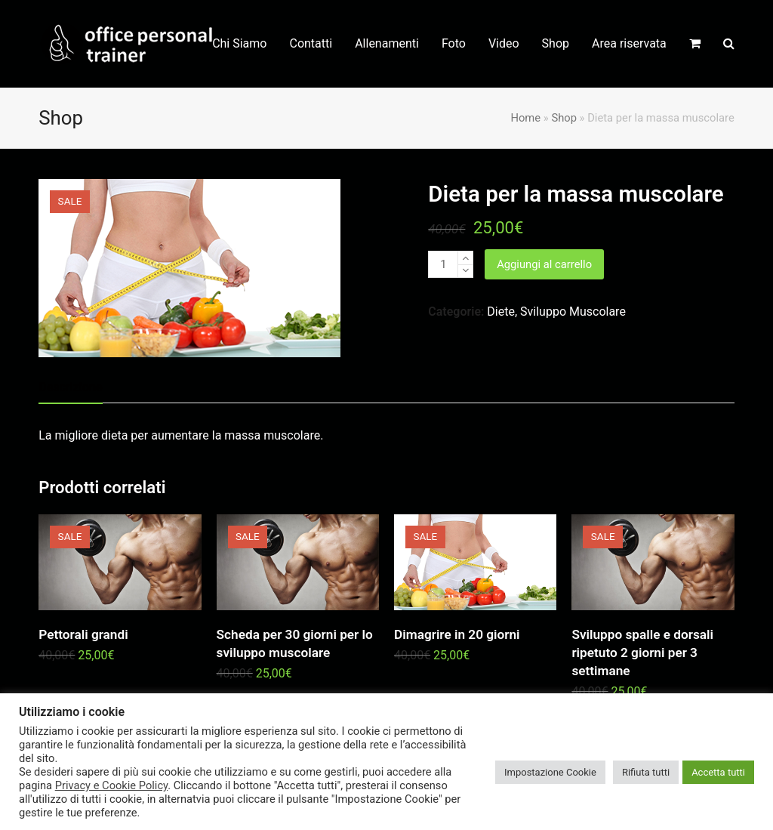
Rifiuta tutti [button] (646, 772)
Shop (564, 118)
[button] (695, 44)
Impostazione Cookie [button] (550, 772)
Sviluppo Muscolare (573, 311)
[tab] (70, 387)
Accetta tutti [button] (718, 772)
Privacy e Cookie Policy (111, 785)
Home (525, 118)
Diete (501, 311)
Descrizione (70, 387)
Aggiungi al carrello (544, 264)
